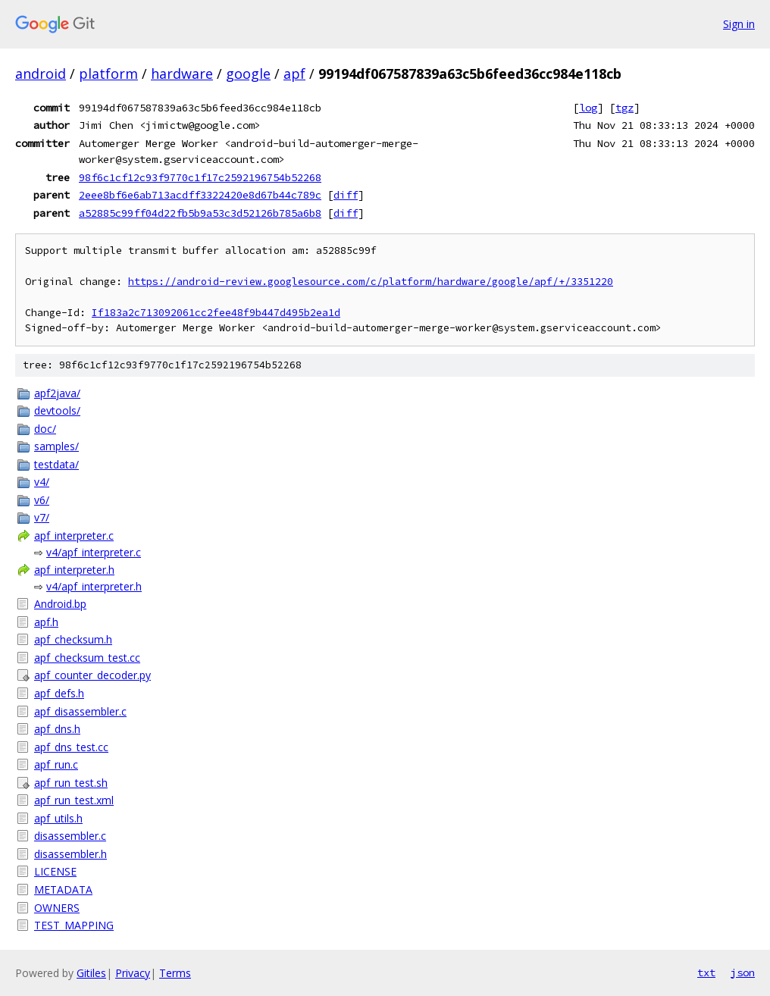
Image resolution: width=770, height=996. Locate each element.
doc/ (45, 428)
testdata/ (56, 464)
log (588, 107)
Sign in (739, 24)
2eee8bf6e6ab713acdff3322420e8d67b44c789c (200, 195)
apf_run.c (56, 764)
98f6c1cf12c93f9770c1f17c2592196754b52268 (200, 177)
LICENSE (55, 871)
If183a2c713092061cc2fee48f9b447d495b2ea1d (216, 312)
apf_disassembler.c (80, 711)
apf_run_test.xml (74, 800)
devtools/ (57, 410)
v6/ (41, 500)
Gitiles (91, 973)
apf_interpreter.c (74, 535)
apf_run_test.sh (71, 782)
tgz (624, 107)
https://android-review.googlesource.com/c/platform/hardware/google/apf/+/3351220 (370, 281)
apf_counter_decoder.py (92, 675)
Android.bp (60, 604)
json (743, 972)
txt (706, 972)
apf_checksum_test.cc (87, 657)
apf (294, 73)
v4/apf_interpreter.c (93, 552)
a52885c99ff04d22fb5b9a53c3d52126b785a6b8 (200, 213)
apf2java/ (57, 393)
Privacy (132, 973)
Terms (175, 973)
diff (345, 195)
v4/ (41, 482)
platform (108, 73)
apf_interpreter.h (74, 569)
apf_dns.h (57, 729)
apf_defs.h (59, 693)
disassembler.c (70, 835)
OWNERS (57, 907)
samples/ (56, 446)
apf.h (46, 622)
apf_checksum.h (73, 639)
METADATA (63, 889)
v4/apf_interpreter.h (94, 586)
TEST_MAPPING (74, 925)
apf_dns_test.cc (71, 747)
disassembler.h (70, 854)
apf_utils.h (58, 818)
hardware (182, 73)
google (248, 73)
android (40, 73)
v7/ (41, 517)
